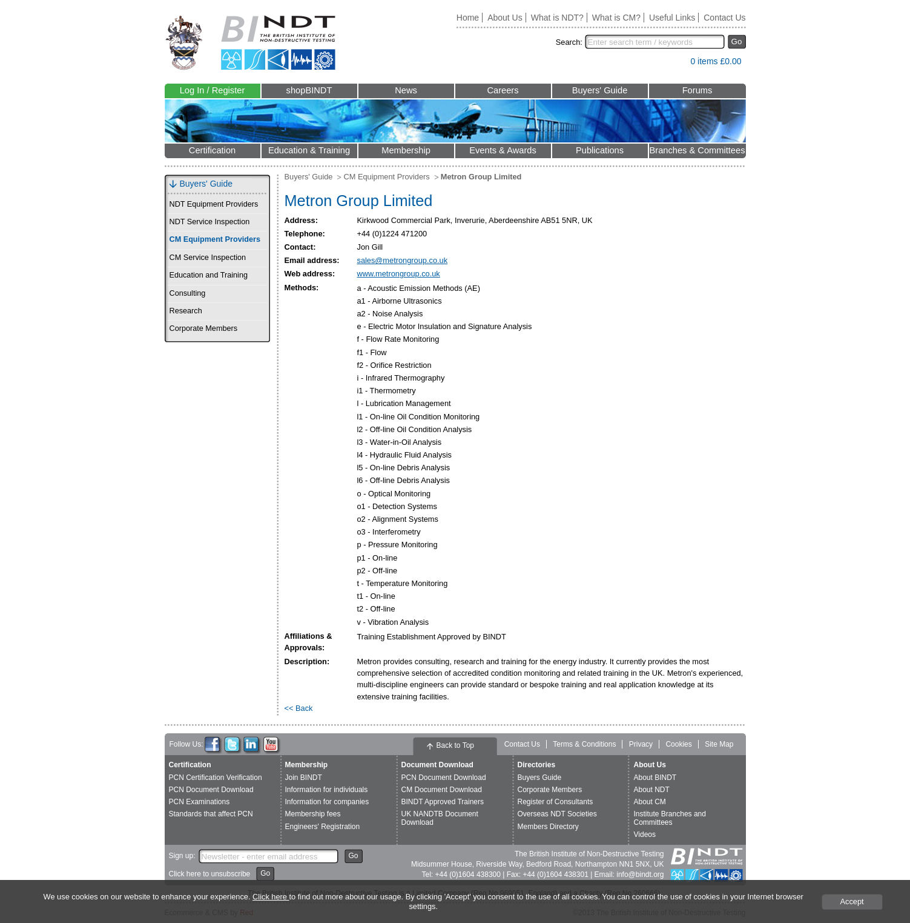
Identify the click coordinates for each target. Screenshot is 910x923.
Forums (697, 90)
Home (468, 17)
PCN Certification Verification (215, 777)
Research (186, 311)
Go (736, 41)
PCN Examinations (199, 802)
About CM (650, 802)
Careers (502, 90)
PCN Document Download (211, 789)
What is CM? (616, 17)
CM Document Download (441, 789)
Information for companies (327, 802)
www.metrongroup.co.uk (398, 273)
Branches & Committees (697, 150)
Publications (600, 150)
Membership (405, 150)
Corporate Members (204, 328)
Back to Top (455, 745)
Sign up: (182, 855)
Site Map (719, 744)
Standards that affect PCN (211, 814)
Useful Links (672, 17)
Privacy (641, 744)
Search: (569, 42)
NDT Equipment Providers (214, 204)
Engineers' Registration (322, 826)
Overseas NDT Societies (557, 814)
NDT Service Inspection (210, 222)
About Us (505, 17)
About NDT (652, 789)
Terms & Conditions (584, 744)
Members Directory (548, 826)
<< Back (299, 708)
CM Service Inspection (208, 257)
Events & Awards (502, 150)
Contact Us (724, 17)
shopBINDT (309, 90)
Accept (851, 901)
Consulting (188, 293)
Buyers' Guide (600, 90)
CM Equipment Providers (215, 239)
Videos (645, 834)
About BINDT (655, 777)
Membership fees (313, 814)
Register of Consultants (555, 802)
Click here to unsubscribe (210, 874)
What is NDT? (557, 17)
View (675, 64)
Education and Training (209, 275)
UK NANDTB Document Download (439, 818)
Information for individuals (326, 789)
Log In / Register (212, 90)
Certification (212, 150)
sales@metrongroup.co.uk (402, 260)
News (406, 90)
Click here (270, 896)
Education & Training (309, 150)
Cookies (678, 744)
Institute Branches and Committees (670, 818)
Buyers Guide (540, 777)
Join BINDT (303, 777)
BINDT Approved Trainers (442, 802)
